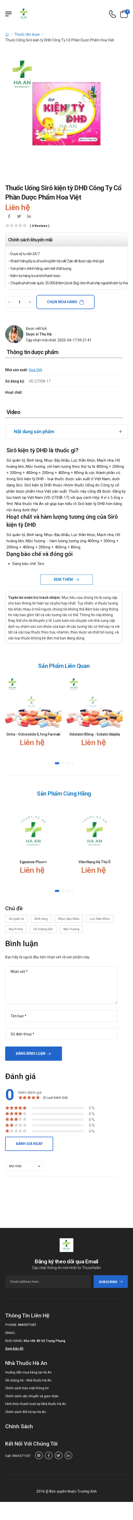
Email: (10, 1333)
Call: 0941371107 (17, 1456)
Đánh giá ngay (29, 1144)
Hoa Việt (35, 370)
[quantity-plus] (30, 302)
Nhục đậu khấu (68, 919)
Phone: (11, 1325)
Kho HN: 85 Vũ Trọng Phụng (44, 1341)
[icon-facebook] (9, 217)
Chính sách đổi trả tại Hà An (25, 1412)
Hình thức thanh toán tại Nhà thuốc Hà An (35, 1404)
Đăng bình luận (30, 1053)
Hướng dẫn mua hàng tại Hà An (28, 1372)
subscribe (111, 1282)
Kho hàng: (14, 1341)
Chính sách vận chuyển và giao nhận (32, 1396)
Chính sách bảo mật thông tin (27, 1388)
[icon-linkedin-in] (29, 217)
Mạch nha (16, 929)
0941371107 (27, 1325)
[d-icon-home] (7, 34)
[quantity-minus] (9, 302)
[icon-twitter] (19, 217)
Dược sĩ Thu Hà (39, 334)
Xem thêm (64, 579)
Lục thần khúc (100, 919)
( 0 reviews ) (39, 226)
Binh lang (41, 919)
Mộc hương (71, 929)
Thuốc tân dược (27, 34)
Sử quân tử (16, 919)
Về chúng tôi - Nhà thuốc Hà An (28, 1380)
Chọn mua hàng (62, 302)
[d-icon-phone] (112, 14)
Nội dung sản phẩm (34, 431)
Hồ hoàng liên (43, 929)
